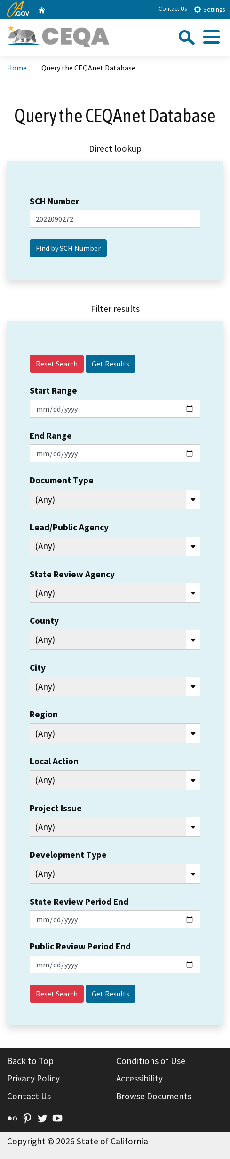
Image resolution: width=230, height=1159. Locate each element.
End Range (51, 435)
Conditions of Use (150, 1060)
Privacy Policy (33, 1078)
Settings (209, 9)
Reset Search (57, 363)
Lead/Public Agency (69, 527)
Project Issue (56, 808)
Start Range (53, 390)
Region (44, 714)
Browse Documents (153, 1096)
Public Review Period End (80, 946)
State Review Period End (79, 901)
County (44, 620)
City (38, 667)
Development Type (68, 854)
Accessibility (139, 1078)
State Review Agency (72, 574)
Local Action (54, 761)
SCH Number (54, 201)
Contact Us (173, 9)
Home (17, 67)
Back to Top (30, 1060)
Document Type (62, 480)
